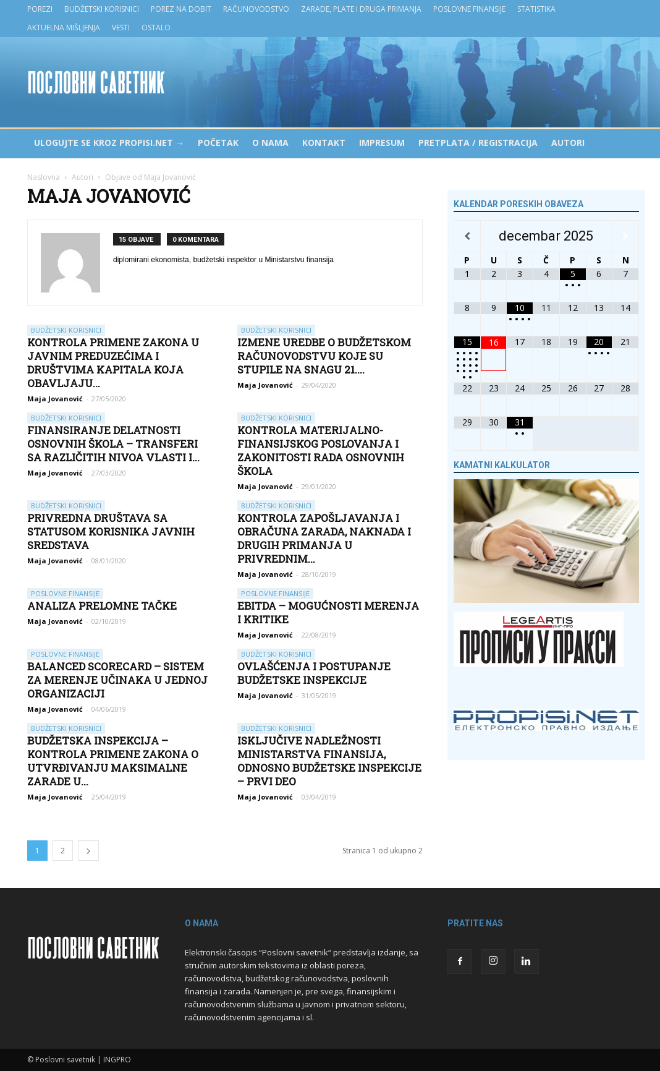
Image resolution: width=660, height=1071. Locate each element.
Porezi (40, 9)
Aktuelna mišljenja (63, 27)
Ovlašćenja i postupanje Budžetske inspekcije (314, 673)
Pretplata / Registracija (478, 142)
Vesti (121, 27)
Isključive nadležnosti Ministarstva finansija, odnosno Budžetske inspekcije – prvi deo (329, 760)
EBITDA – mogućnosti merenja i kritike (328, 612)
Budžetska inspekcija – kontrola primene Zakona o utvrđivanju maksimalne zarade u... (112, 760)
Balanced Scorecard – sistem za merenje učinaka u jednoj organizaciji (117, 680)
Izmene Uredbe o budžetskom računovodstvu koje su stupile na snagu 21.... (324, 356)
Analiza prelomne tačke (102, 606)
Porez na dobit (181, 9)
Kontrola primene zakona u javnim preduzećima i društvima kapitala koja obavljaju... (113, 362)
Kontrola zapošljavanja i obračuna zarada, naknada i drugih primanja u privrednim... (324, 538)
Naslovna (43, 177)
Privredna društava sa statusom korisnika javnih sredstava (111, 531)
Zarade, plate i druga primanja (361, 9)
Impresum (382, 142)
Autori (568, 142)
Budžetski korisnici (101, 9)
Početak (218, 142)
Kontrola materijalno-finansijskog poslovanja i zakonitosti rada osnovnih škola (320, 450)
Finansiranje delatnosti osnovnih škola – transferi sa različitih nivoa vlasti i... (113, 443)
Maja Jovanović (55, 398)
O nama (270, 142)
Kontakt (323, 142)
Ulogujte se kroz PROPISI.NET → (109, 142)
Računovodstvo (256, 9)
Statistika (536, 9)
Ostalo (156, 27)
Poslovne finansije (469, 9)
